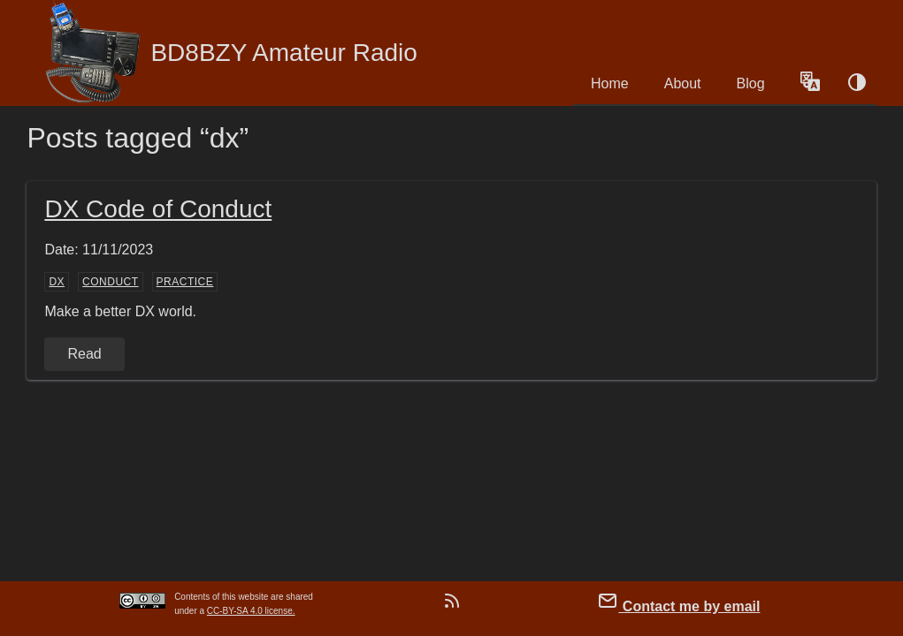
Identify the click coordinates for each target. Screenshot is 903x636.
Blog (751, 83)
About (682, 83)
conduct (110, 282)
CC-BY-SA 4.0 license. (251, 611)
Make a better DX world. (120, 311)
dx (57, 282)
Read (84, 353)
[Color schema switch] (857, 84)
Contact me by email (678, 602)
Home (610, 83)
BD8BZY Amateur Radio (230, 53)
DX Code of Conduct (158, 209)
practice (185, 282)
